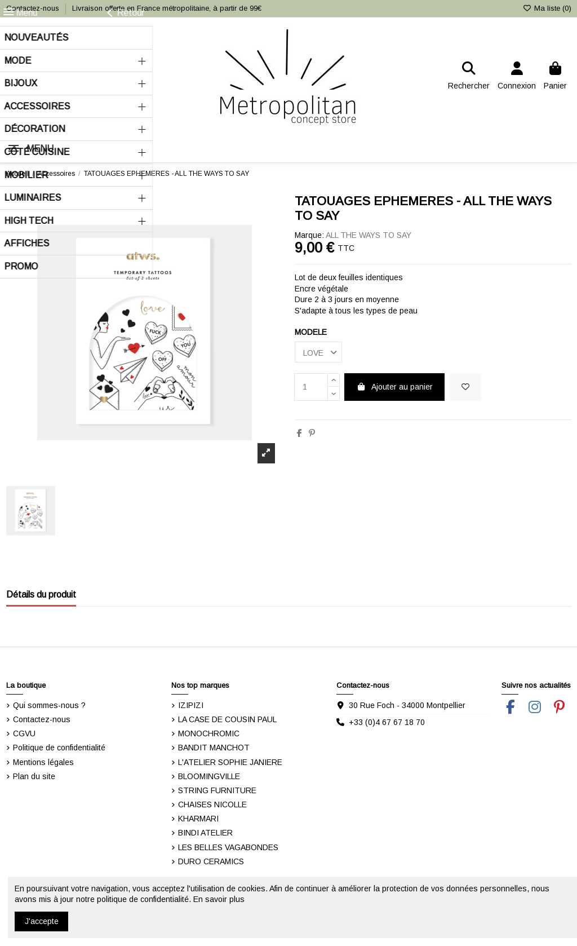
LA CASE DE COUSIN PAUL (227, 719)
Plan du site (34, 776)
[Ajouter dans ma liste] (465, 387)
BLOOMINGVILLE (209, 776)
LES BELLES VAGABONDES (228, 847)
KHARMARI (198, 818)
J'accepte (42, 921)
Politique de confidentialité (59, 747)
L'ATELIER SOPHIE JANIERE (230, 762)
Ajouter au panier (394, 386)
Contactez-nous (33, 8)
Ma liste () (546, 8)
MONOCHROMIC (208, 733)
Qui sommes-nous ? (49, 705)
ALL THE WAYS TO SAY (368, 235)
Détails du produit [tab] (41, 594)
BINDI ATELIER (205, 832)
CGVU (24, 733)
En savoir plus (219, 899)
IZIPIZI (190, 705)
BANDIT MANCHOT (214, 747)
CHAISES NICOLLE (212, 804)
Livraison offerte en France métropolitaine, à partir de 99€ (166, 8)
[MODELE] (318, 352)
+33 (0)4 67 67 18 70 (387, 722)
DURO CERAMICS (211, 861)
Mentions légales (43, 762)
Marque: (309, 235)
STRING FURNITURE (217, 790)
